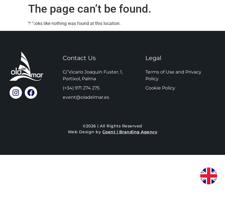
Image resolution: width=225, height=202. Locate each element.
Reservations (104, 16)
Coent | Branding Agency (130, 131)
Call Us (195, 16)
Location (153, 16)
